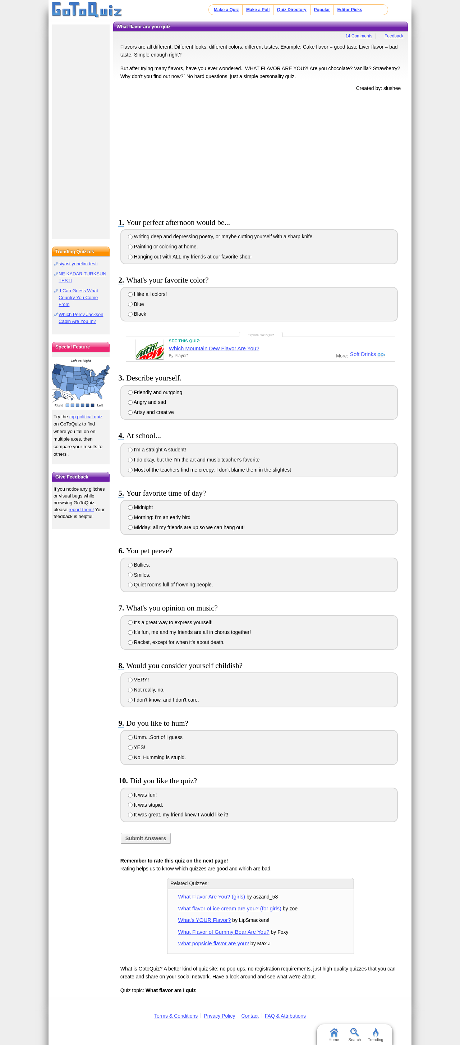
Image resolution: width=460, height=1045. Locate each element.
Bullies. (139, 565)
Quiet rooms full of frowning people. (170, 584)
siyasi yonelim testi (78, 263)
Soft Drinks (362, 354)
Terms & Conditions (176, 1016)
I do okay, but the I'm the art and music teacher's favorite (194, 460)
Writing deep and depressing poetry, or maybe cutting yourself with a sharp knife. (221, 236)
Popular (322, 9)
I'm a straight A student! (157, 449)
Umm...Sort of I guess (155, 737)
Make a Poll (258, 9)
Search (355, 1035)
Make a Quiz (226, 9)
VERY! (138, 680)
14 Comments (358, 36)
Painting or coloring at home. (163, 246)
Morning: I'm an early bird (159, 517)
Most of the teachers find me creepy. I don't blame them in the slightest (209, 470)
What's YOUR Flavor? (204, 920)
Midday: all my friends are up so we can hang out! (186, 527)
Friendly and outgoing (155, 392)
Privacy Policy (219, 1016)
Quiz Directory (292, 9)
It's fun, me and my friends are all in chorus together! (189, 632)
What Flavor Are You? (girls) (211, 896)
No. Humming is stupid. (157, 757)
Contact (249, 1016)
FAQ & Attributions (285, 1016)
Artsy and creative (151, 412)
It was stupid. (146, 805)
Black (137, 314)
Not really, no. (146, 690)
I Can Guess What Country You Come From (78, 297)
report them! (81, 509)
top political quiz (86, 416)
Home (333, 1035)
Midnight (140, 507)
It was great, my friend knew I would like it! (178, 814)
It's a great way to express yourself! (170, 622)
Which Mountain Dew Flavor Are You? (214, 348)
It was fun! (142, 795)
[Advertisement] (260, 153)
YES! (137, 747)
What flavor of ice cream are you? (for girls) (229, 908)
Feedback (394, 36)
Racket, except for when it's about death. (176, 642)
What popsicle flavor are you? (213, 943)
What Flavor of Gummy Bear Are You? (224, 932)
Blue (136, 304)
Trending (375, 1035)
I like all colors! (147, 294)
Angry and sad (147, 402)
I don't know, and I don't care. (163, 700)
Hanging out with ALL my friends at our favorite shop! (190, 257)
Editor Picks (349, 9)
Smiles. (139, 575)
